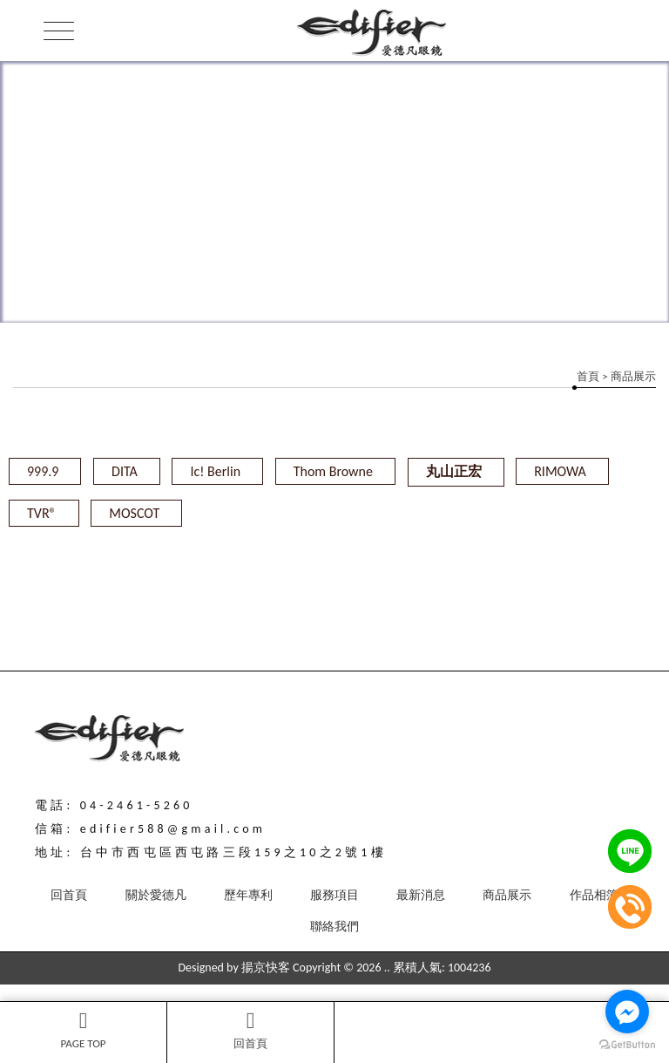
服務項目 (334, 895)
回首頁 (250, 1030)
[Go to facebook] (627, 1011)
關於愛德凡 (155, 895)
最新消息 (420, 895)
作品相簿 (594, 895)
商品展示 (507, 895)
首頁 (588, 376)
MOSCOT (134, 513)
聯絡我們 (334, 926)
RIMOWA (560, 471)
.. (387, 967)
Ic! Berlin (215, 471)
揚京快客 (265, 967)
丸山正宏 (454, 471)
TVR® (42, 513)
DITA (125, 471)
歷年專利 (248, 895)
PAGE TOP (83, 1030)
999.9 (42, 471)
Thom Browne (333, 471)
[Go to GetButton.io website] (627, 1045)
